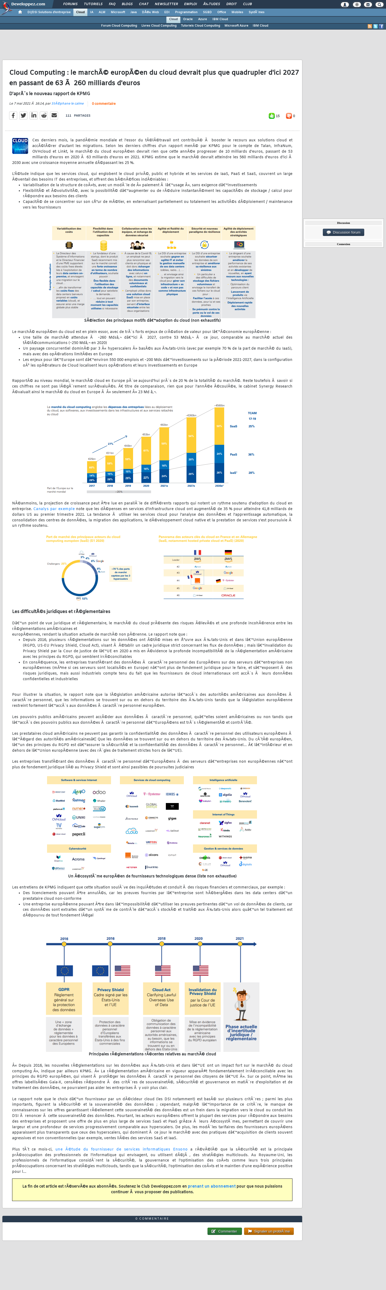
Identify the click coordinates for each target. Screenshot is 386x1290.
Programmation (186, 12)
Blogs (127, 4)
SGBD (207, 12)
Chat (143, 4)
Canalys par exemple (54, 509)
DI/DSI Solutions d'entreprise (49, 12)
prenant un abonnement (212, 1186)
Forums (70, 4)
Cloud (80, 12)
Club (247, 4)
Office (221, 12)
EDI (167, 12)
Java (133, 12)
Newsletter (166, 4)
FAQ (112, 4)
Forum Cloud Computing (119, 26)
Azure (202, 19)
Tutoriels (93, 4)
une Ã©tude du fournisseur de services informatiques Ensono (121, 1149)
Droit (231, 4)
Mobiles (237, 12)
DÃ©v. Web (150, 12)
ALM (102, 12)
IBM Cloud (220, 19)
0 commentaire (104, 104)
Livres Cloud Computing (159, 26)
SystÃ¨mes (257, 12)
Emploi (190, 4)
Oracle (188, 19)
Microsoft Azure (236, 26)
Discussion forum (343, 232)
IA (91, 12)
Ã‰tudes (211, 4)
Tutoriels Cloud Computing (200, 26)
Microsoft (118, 12)
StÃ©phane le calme (67, 104)
